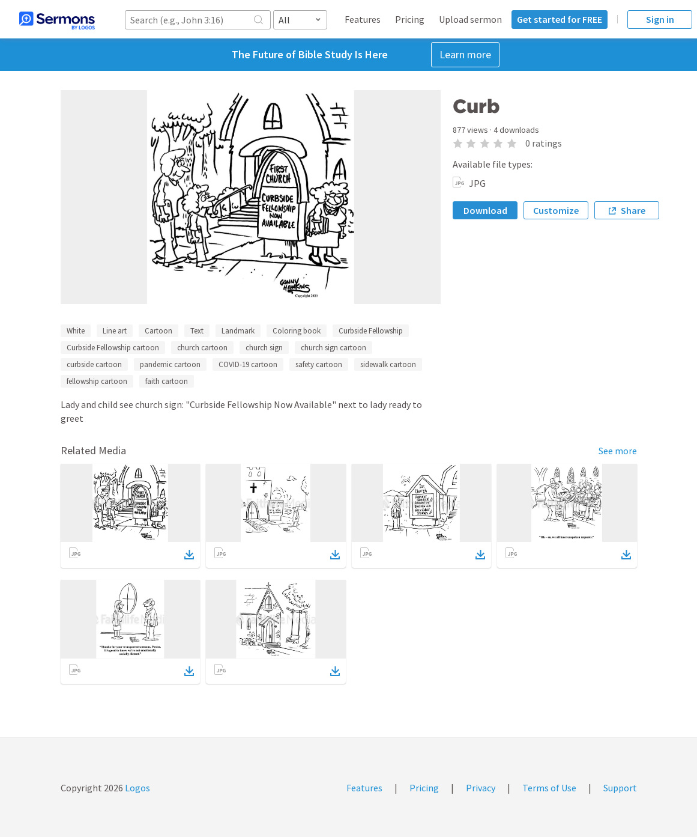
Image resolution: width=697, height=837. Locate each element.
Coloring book (297, 331)
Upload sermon (470, 19)
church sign (264, 347)
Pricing (409, 19)
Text (197, 331)
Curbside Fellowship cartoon (113, 347)
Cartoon (158, 331)
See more (618, 451)
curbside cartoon (94, 364)
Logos (136, 788)
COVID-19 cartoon (248, 364)
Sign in (660, 19)
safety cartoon (318, 364)
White (76, 331)
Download (485, 210)
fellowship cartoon (97, 381)
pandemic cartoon (170, 364)
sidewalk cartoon (388, 364)
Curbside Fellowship (371, 331)
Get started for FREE (559, 19)
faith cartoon (166, 381)
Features (363, 19)
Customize (556, 210)
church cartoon (202, 347)
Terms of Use (549, 788)
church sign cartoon (333, 347)
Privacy (480, 788)
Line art (115, 331)
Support (620, 788)
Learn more (465, 54)
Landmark (238, 331)
